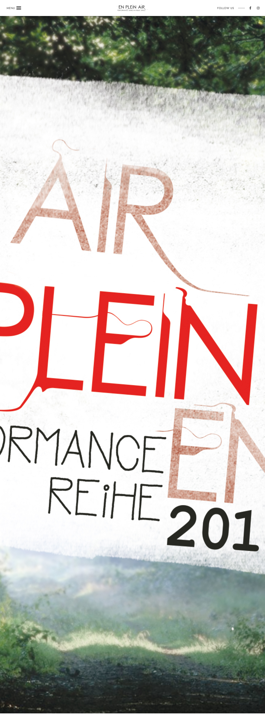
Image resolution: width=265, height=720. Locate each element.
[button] (19, 8)
